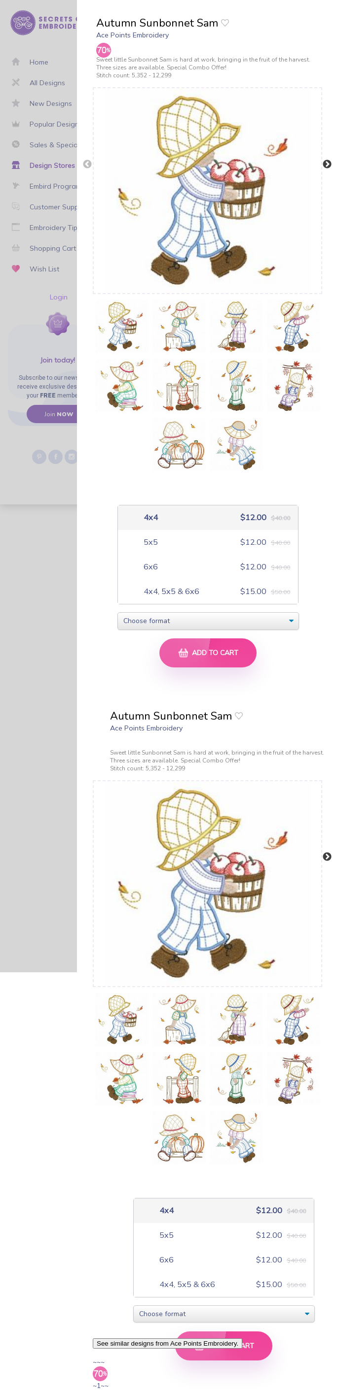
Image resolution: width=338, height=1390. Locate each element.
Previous (87, 164)
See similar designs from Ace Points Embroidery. (167, 1343)
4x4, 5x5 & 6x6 (170, 591)
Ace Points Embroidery (132, 35)
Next (327, 164)
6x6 (150, 566)
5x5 (150, 542)
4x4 (150, 517)
